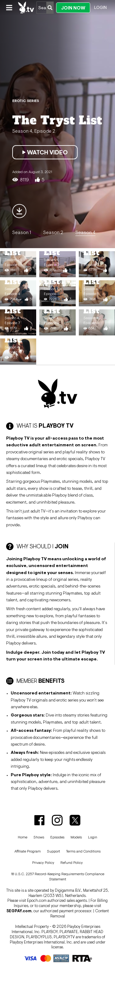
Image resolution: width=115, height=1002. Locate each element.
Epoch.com (37, 900)
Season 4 (85, 232)
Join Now (73, 8)
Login (100, 7)
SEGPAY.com (19, 911)
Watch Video (45, 152)
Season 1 (21, 232)
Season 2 (53, 232)
